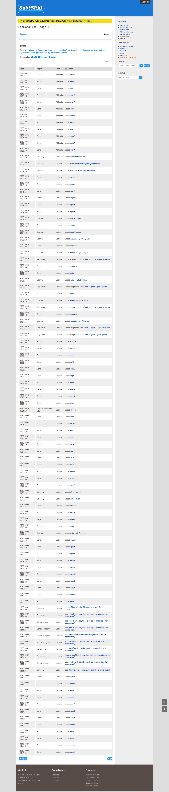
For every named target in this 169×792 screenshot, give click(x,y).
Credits (122, 38)
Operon (41, 50)
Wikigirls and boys (25, 778)
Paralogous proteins (58, 53)
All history (56, 778)
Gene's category (100, 50)
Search (121, 69)
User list (145, 2)
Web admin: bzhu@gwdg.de (29, 781)
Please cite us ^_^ (126, 36)
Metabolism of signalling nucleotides (86, 164)
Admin (20, 784)
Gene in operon (29, 53)
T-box (73, 411)
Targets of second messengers (83, 171)
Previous (23, 759)
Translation (75, 499)
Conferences (124, 25)
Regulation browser (93, 784)
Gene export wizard (126, 46)
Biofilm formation (78, 157)
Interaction (42, 53)
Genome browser (92, 786)
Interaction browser (93, 781)
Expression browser (94, 778)
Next (110, 759)
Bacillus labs (124, 30)
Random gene (125, 34)
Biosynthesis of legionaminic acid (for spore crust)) (89, 671)
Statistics (123, 55)
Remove (43, 57)
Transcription (76, 493)
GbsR (86, 287)
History (122, 53)
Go (146, 66)
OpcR (86, 260)
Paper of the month (126, 27)
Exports (122, 48)
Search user (25, 34)
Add (35, 57)
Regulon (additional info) (57, 50)
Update (53, 57)
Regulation (75, 50)
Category (86, 50)
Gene (32, 50)
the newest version (83, 21)
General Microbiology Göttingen (30, 775)
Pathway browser (92, 775)
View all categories (126, 32)
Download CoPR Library (128, 57)
